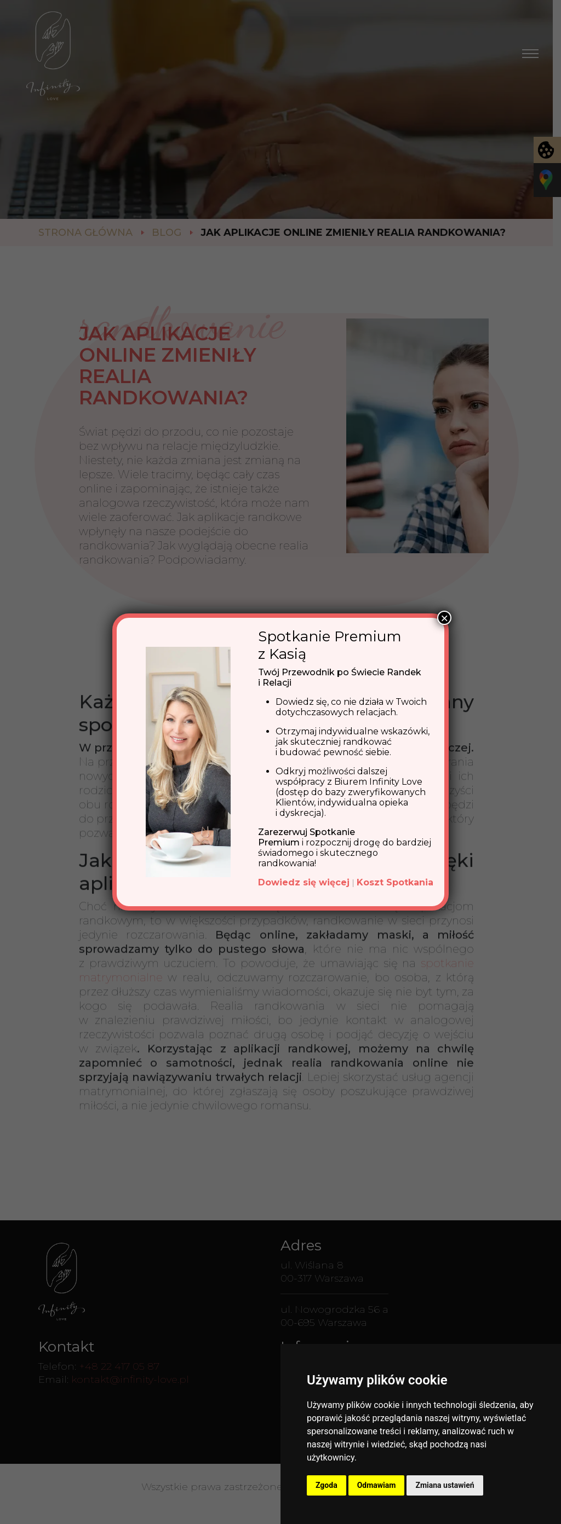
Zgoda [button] (326, 1485)
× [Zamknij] (444, 618)
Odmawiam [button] (376, 1485)
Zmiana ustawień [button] (444, 1485)
